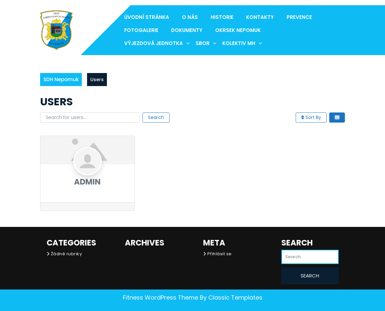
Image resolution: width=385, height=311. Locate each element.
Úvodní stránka (146, 17)
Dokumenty (186, 30)
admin (87, 181)
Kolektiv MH (238, 43)
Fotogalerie (141, 30)
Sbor (203, 43)
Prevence (299, 17)
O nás (190, 17)
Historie (222, 17)
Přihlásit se (219, 254)
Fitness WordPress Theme (160, 297)
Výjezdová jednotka (153, 43)
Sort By (311, 117)
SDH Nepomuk (61, 79)
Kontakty (260, 17)
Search (156, 117)
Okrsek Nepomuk (238, 30)
